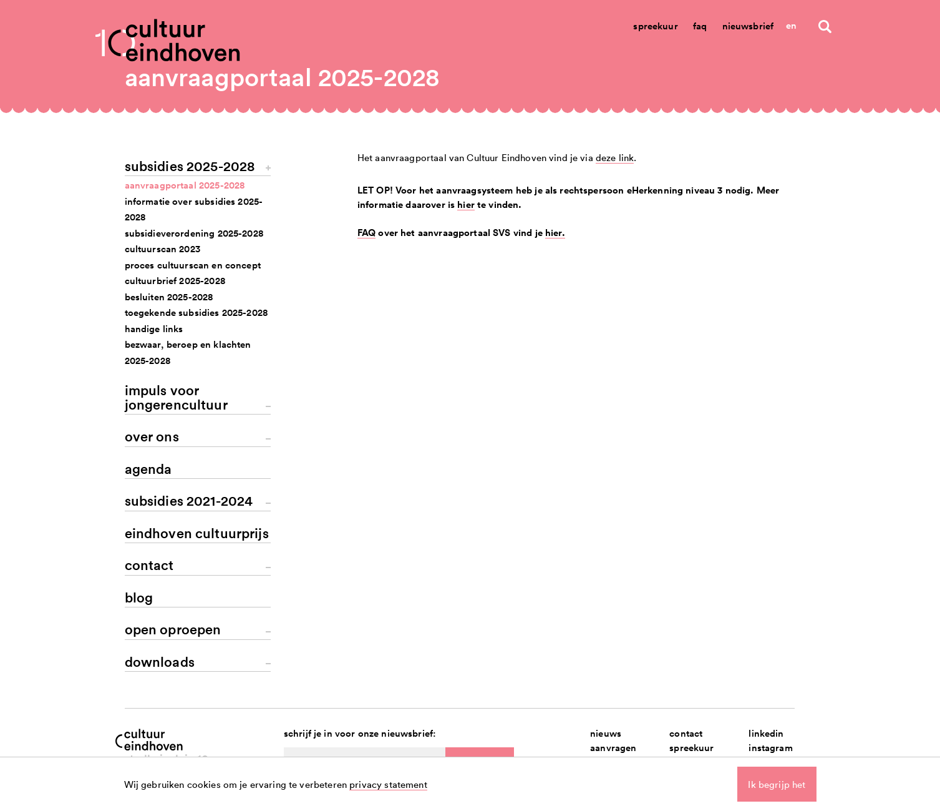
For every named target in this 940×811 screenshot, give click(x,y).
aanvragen (613, 747)
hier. (555, 232)
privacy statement (388, 784)
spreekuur (691, 747)
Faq (700, 25)
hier (466, 204)
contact (685, 733)
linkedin (766, 733)
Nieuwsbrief (748, 25)
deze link (615, 157)
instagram (770, 747)
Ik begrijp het (776, 784)
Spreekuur (655, 25)
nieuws (605, 733)
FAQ (366, 232)
